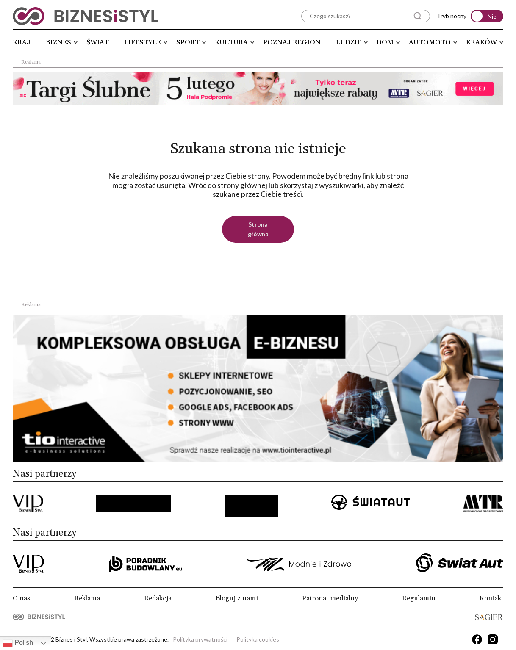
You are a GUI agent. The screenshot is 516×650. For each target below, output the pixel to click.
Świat (97, 42)
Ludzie (348, 42)
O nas (21, 598)
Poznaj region (292, 42)
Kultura (231, 42)
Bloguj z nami (237, 598)
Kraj (22, 42)
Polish (18, 643)
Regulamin (419, 598)
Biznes (58, 42)
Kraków (481, 42)
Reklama (87, 598)
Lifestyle (142, 42)
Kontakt (491, 598)
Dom (385, 42)
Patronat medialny (330, 598)
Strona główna (258, 229)
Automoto (430, 42)
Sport (188, 42)
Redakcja (158, 598)
